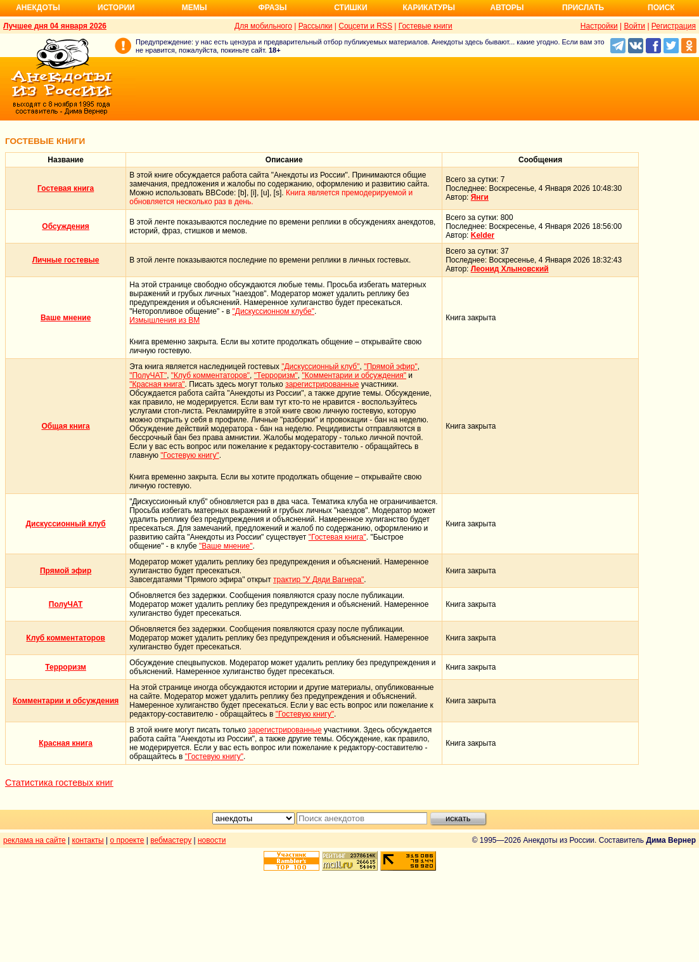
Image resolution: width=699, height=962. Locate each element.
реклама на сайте (34, 840)
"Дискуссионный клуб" (320, 366)
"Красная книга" (156, 384)
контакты (88, 840)
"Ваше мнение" (225, 546)
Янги (480, 197)
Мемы (194, 7)
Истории (116, 7)
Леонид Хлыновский (510, 268)
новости (212, 840)
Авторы (507, 7)
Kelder (482, 235)
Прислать (583, 7)
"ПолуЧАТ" (148, 375)
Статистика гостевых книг (59, 782)
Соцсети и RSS (365, 26)
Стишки (350, 7)
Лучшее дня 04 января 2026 (54, 26)
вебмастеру (170, 840)
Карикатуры (428, 7)
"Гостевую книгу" (189, 455)
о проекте (127, 840)
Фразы (272, 7)
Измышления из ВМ (164, 320)
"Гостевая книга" (337, 537)
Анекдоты (38, 7)
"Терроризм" (276, 375)
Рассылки (315, 26)
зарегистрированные (322, 384)
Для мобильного (263, 26)
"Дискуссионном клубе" (273, 311)
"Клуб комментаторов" (210, 375)
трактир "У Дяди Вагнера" (318, 579)
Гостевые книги (425, 26)
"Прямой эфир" (391, 366)
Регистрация (673, 26)
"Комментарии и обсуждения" (354, 375)
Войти (634, 26)
